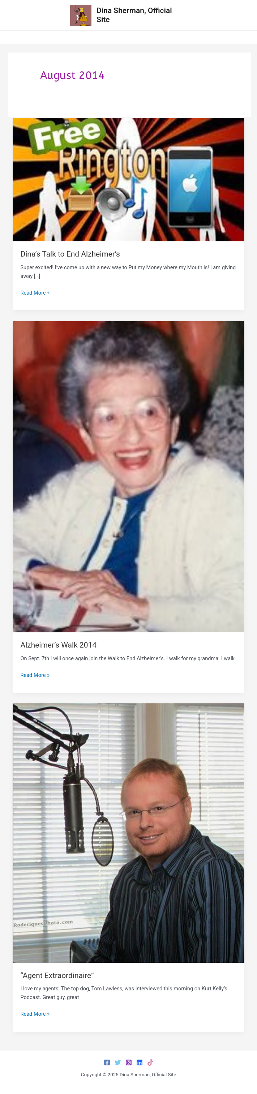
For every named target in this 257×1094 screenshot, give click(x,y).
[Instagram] (128, 1062)
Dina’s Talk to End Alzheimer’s (70, 254)
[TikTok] (150, 1062)
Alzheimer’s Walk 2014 (58, 645)
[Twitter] (118, 1062)
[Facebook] (107, 1062)
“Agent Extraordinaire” (57, 975)
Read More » (35, 292)
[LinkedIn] (139, 1062)
